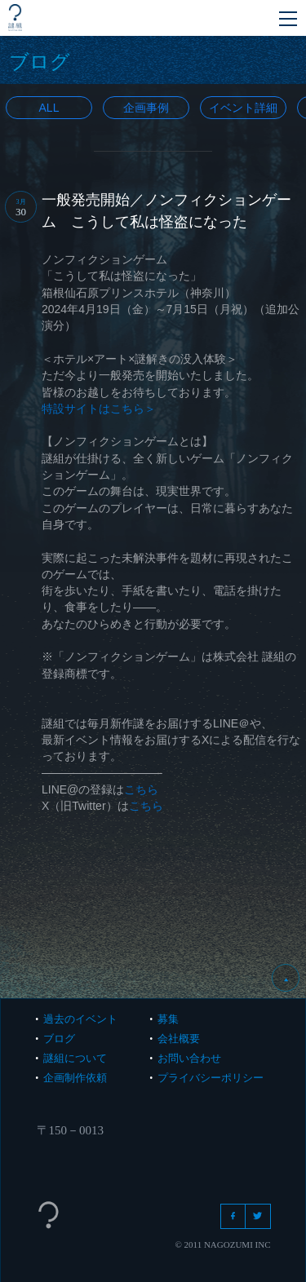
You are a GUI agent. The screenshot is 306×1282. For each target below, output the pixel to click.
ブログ (59, 1038)
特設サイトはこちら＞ (99, 408)
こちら (141, 789)
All (49, 107)
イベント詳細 (243, 107)
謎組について (75, 1058)
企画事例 (146, 107)
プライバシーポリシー (210, 1078)
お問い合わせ (189, 1058)
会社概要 (178, 1038)
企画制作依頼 (75, 1078)
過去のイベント (80, 1019)
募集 (168, 1019)
